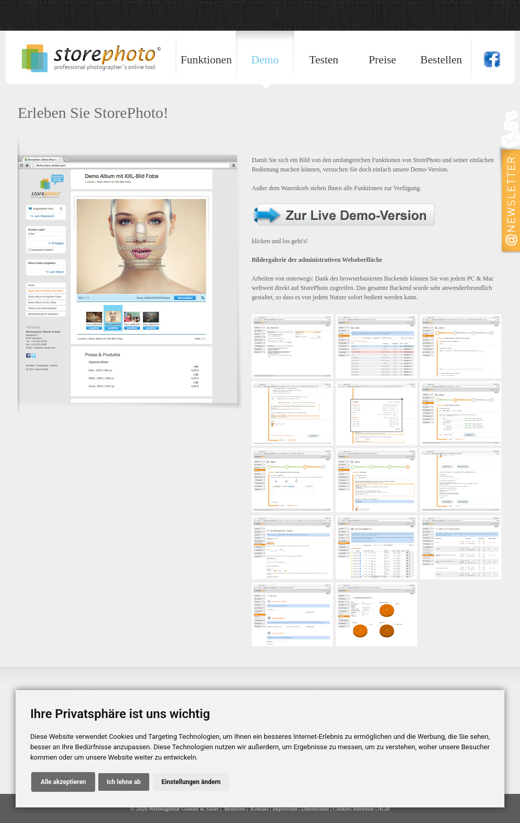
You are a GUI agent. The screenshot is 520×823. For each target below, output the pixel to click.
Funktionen (205, 60)
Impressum (284, 808)
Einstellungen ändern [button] (191, 782)
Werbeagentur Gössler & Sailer (184, 808)
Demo (265, 60)
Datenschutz (315, 808)
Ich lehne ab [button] (123, 782)
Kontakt (260, 808)
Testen (323, 60)
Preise (382, 60)
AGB (383, 808)
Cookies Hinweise (353, 808)
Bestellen (441, 60)
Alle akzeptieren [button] (63, 782)
